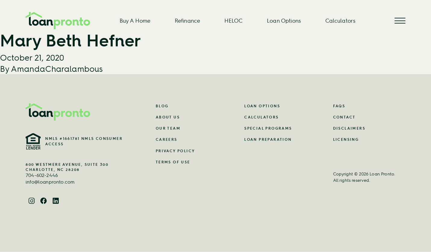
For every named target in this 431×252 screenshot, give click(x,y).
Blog (162, 106)
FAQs (339, 106)
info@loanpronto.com (50, 181)
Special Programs (268, 128)
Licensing (346, 139)
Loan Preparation (268, 139)
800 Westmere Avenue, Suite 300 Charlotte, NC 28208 (67, 167)
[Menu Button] (400, 21)
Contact (344, 117)
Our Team (168, 128)
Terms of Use (173, 162)
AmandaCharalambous (57, 68)
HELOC (233, 20)
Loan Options (284, 20)
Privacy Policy (175, 150)
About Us (168, 117)
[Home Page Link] (76, 112)
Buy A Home (135, 20)
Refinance (187, 20)
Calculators (340, 20)
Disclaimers (349, 128)
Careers (166, 139)
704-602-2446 (42, 175)
